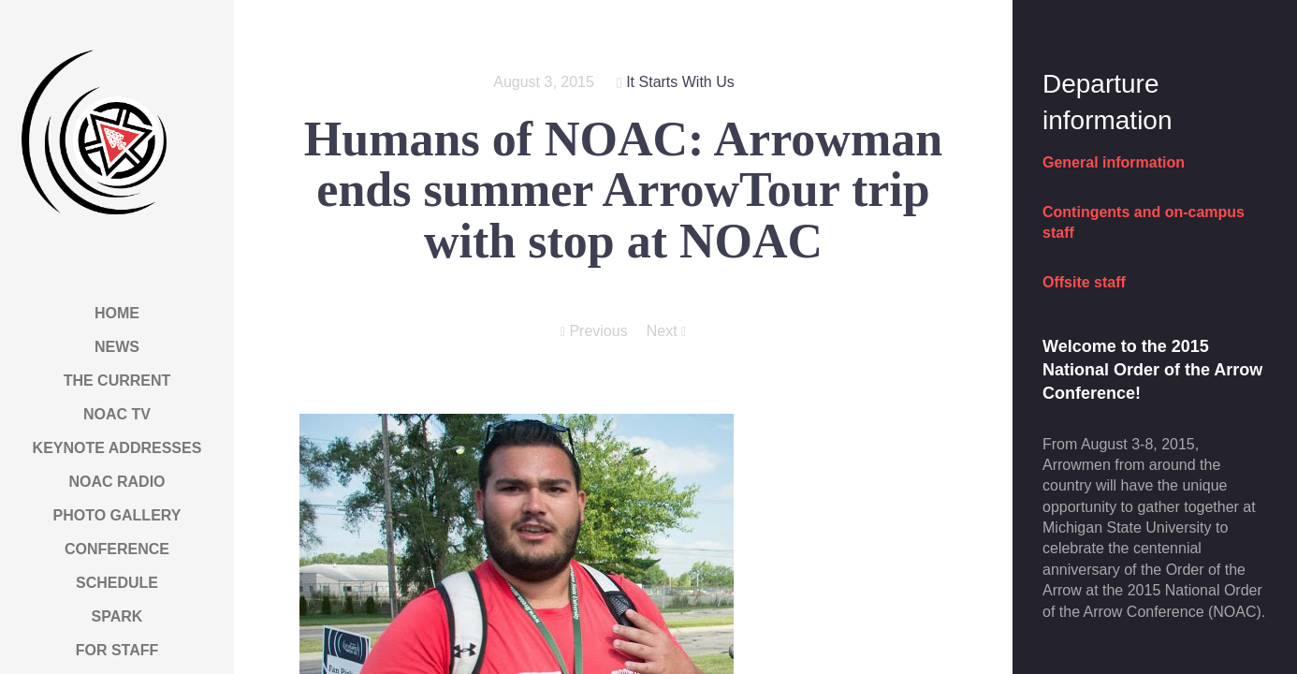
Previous (594, 331)
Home (117, 313)
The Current (117, 380)
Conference (117, 549)
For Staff (117, 650)
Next (666, 331)
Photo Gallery (117, 515)
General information (1113, 162)
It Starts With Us (680, 82)
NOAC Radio (116, 482)
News (117, 347)
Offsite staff (1084, 282)
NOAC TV (117, 414)
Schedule (117, 583)
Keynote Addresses (117, 448)
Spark (117, 616)
